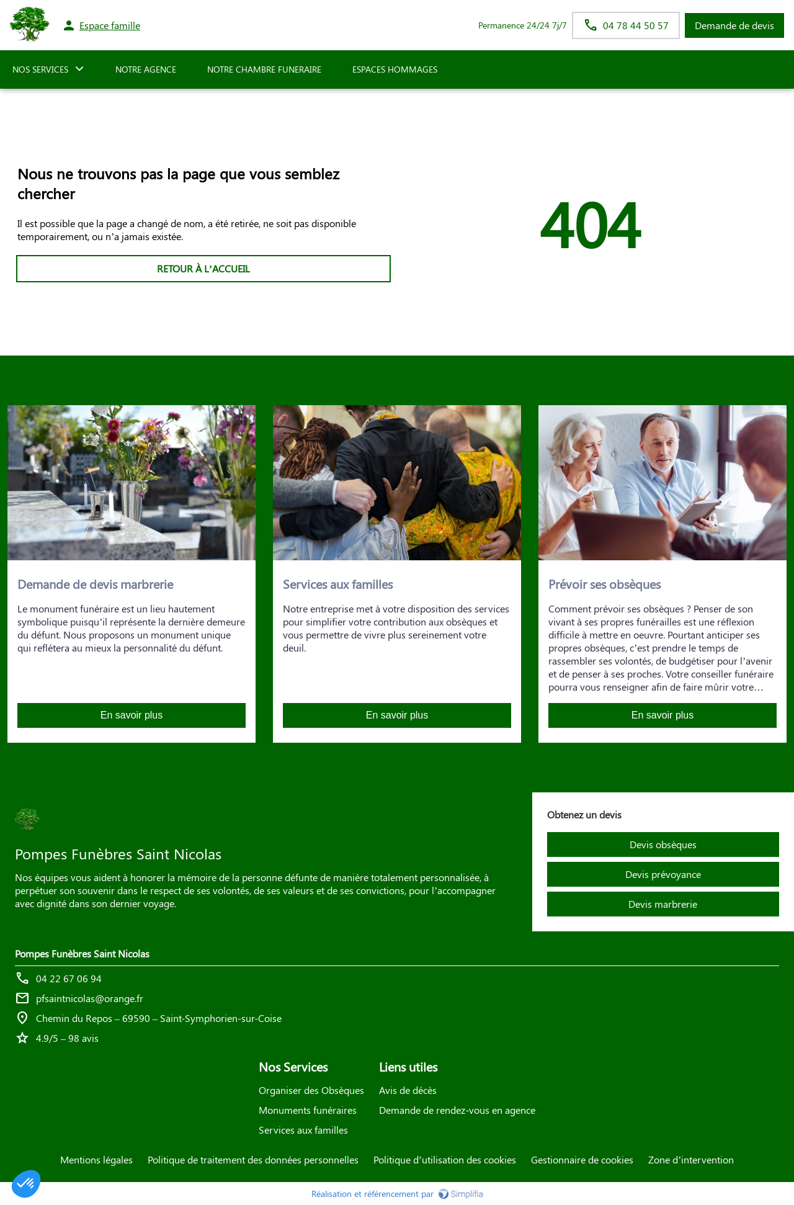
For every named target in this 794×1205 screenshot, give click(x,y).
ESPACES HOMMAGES (394, 69)
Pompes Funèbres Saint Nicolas (82, 953)
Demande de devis (734, 25)
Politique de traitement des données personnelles (253, 1159)
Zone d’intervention (691, 1159)
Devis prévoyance (663, 873)
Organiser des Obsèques (311, 1089)
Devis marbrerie (662, 903)
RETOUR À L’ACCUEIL (203, 268)
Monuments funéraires (308, 1109)
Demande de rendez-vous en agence (457, 1109)
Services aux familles (303, 1129)
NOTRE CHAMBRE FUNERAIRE (264, 69)
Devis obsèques (663, 844)
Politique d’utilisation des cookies (444, 1159)
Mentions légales (96, 1159)
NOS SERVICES (40, 69)
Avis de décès (408, 1089)
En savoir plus (131, 715)
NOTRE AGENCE (145, 69)
